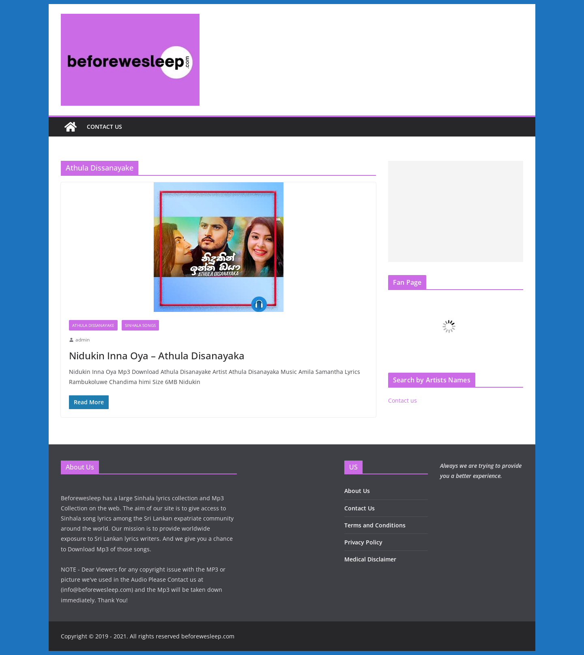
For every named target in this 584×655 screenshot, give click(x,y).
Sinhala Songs (140, 325)
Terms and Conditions (375, 525)
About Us (357, 491)
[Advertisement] (455, 211)
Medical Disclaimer (370, 559)
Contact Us (359, 508)
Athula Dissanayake (93, 325)
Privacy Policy (363, 542)
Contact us (104, 126)
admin (82, 339)
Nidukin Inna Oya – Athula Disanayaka (157, 355)
